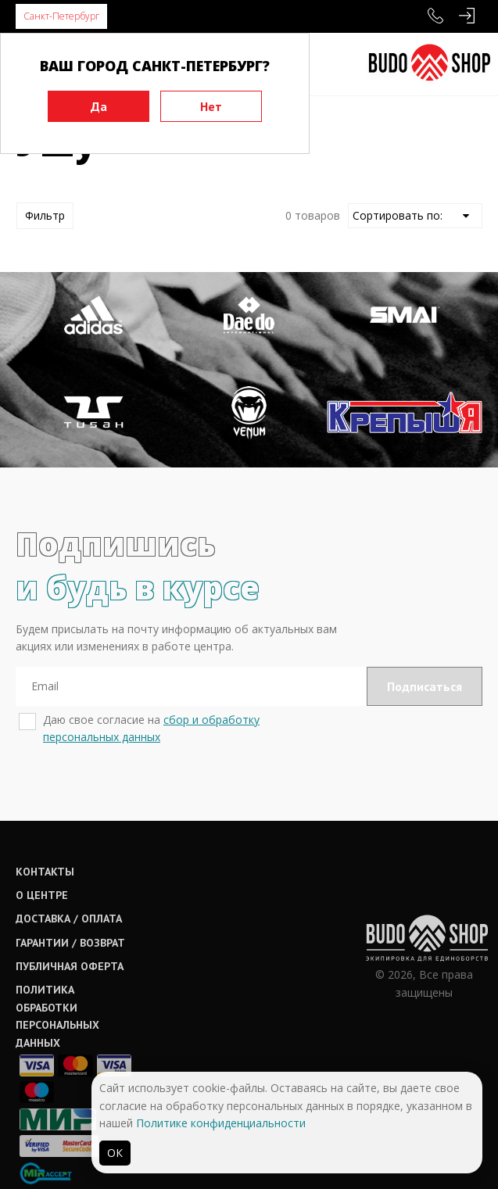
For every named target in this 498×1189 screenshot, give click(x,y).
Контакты (45, 872)
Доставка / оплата (69, 918)
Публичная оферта (70, 966)
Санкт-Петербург (61, 16)
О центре (42, 895)
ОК (115, 1152)
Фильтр (45, 215)
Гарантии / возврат (70, 943)
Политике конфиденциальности (221, 1123)
